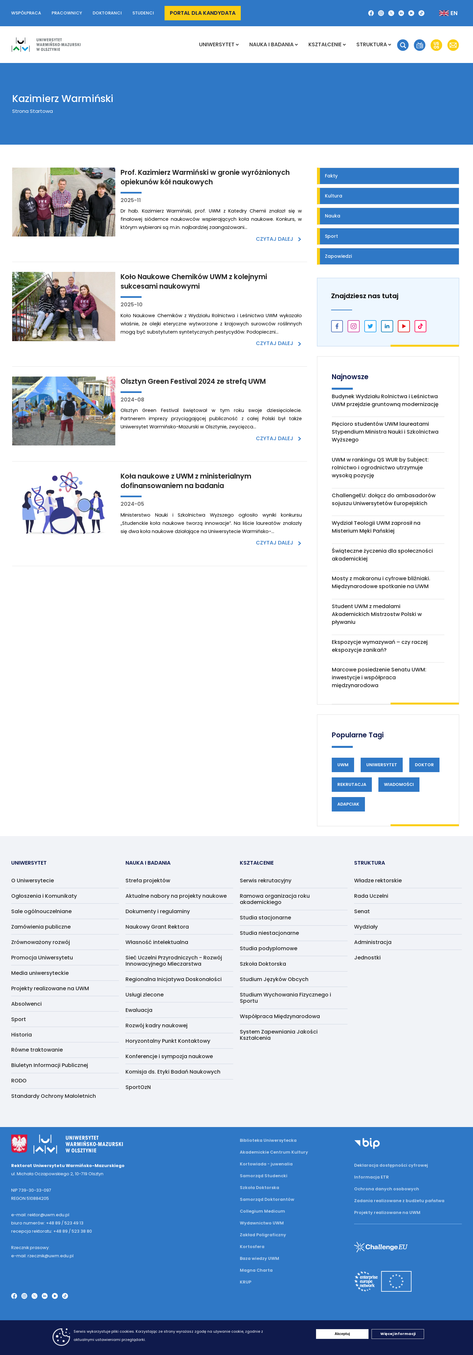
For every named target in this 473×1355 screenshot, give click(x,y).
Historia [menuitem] (21, 1034)
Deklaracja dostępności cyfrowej (391, 1165)
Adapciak (348, 804)
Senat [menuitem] (362, 911)
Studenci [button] (143, 13)
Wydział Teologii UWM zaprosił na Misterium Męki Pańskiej (376, 527)
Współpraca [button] (26, 13)
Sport (331, 236)
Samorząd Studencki (263, 1176)
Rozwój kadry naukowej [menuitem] (156, 1025)
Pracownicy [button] (67, 13)
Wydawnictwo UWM (262, 1223)
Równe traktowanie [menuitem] (37, 1050)
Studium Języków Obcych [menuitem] (274, 979)
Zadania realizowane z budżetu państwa (399, 1200)
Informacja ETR (371, 1177)
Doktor (424, 765)
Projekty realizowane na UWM (387, 1212)
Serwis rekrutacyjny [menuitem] (265, 880)
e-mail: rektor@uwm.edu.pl (40, 1215)
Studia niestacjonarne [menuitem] (269, 933)
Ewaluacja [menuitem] (138, 1010)
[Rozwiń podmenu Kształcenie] (344, 44)
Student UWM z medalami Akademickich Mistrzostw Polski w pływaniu (377, 614)
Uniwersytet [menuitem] (217, 44)
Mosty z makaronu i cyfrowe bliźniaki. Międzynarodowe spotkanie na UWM (381, 582)
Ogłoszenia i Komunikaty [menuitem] (44, 896)
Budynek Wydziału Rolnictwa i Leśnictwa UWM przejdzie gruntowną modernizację (385, 400)
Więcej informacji (398, 1333)
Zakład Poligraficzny (263, 1235)
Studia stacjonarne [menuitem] (265, 917)
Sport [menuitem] (18, 1019)
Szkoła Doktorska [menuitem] (263, 964)
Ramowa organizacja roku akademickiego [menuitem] (275, 899)
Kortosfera (252, 1246)
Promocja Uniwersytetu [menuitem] (42, 957)
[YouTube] (411, 13)
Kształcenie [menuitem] (325, 44)
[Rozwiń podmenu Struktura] (389, 44)
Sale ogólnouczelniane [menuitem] (41, 911)
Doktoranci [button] (107, 13)
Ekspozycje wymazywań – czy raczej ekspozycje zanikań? (380, 646)
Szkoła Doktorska (259, 1187)
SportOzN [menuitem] (138, 1087)
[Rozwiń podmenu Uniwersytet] (237, 44)
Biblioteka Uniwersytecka (268, 1140)
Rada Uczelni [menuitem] (371, 896)
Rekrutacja (351, 784)
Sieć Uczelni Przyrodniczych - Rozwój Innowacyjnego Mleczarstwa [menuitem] (173, 961)
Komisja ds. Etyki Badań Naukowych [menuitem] (172, 1072)
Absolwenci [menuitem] (26, 1004)
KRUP (245, 1282)
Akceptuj (342, 1334)
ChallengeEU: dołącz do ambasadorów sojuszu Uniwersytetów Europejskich (384, 499)
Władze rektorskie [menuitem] (378, 880)
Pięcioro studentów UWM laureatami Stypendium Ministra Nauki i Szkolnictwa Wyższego (385, 431)
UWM (343, 765)
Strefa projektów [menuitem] (147, 880)
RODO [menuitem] (19, 1080)
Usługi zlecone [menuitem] (144, 994)
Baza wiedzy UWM (259, 1258)
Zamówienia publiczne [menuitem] (41, 927)
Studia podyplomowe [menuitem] (268, 948)
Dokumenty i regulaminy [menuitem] (157, 911)
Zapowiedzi (338, 256)
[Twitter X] (391, 13)
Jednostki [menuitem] (367, 957)
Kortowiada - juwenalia (266, 1164)
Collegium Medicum (262, 1211)
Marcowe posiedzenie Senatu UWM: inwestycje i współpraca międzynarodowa (379, 677)
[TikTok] (421, 13)
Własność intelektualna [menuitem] (156, 942)
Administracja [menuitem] (373, 942)
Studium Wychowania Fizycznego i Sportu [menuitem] (285, 998)
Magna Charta (256, 1270)
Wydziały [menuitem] (366, 927)
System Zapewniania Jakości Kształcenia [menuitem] (279, 1035)
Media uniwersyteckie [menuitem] (40, 973)
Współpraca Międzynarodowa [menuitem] (280, 1016)
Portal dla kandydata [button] (203, 13)
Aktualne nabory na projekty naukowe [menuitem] (176, 896)
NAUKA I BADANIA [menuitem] (271, 44)
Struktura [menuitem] (371, 44)
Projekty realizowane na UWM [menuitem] (50, 988)
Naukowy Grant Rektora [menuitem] (157, 927)
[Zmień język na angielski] (443, 13)
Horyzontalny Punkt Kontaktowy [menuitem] (167, 1041)
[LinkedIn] (401, 13)
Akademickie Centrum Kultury (274, 1152)
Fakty (331, 176)
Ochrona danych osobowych (386, 1189)
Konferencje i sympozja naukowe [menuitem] (169, 1056)
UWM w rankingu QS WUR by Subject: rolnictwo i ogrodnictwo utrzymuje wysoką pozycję (380, 467)
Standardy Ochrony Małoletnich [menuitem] (53, 1096)
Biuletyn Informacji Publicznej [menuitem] (49, 1065)
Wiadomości (399, 784)
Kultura (333, 196)
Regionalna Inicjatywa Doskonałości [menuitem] (173, 979)
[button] (403, 45)
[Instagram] (381, 13)
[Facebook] (371, 13)
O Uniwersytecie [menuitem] (32, 880)
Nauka (332, 216)
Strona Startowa (32, 111)
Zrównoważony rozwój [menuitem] (40, 942)
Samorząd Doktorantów (267, 1199)
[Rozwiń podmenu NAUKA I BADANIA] (296, 44)
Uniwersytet (381, 765)
